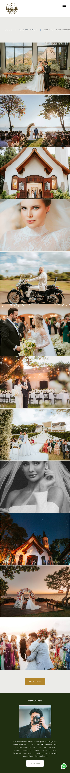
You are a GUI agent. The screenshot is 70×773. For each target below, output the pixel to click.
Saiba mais (35, 763)
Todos (7, 30)
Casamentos (28, 30)
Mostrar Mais (35, 681)
